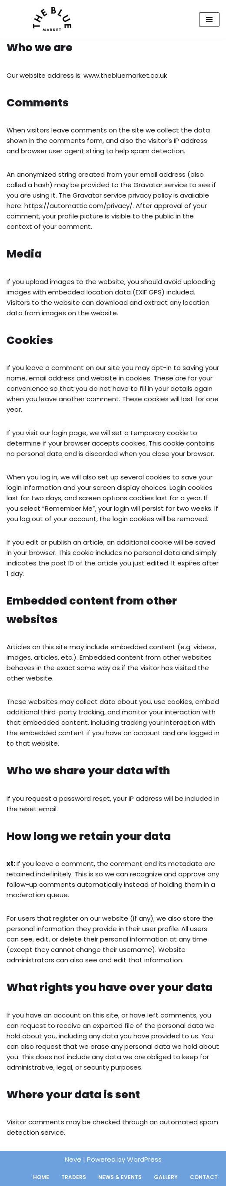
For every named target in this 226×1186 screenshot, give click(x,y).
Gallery (166, 1177)
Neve (73, 1159)
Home (41, 1177)
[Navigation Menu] (209, 19)
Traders (73, 1177)
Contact (204, 1177)
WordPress (144, 1159)
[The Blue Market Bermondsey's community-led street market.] (50, 19)
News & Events (120, 1177)
